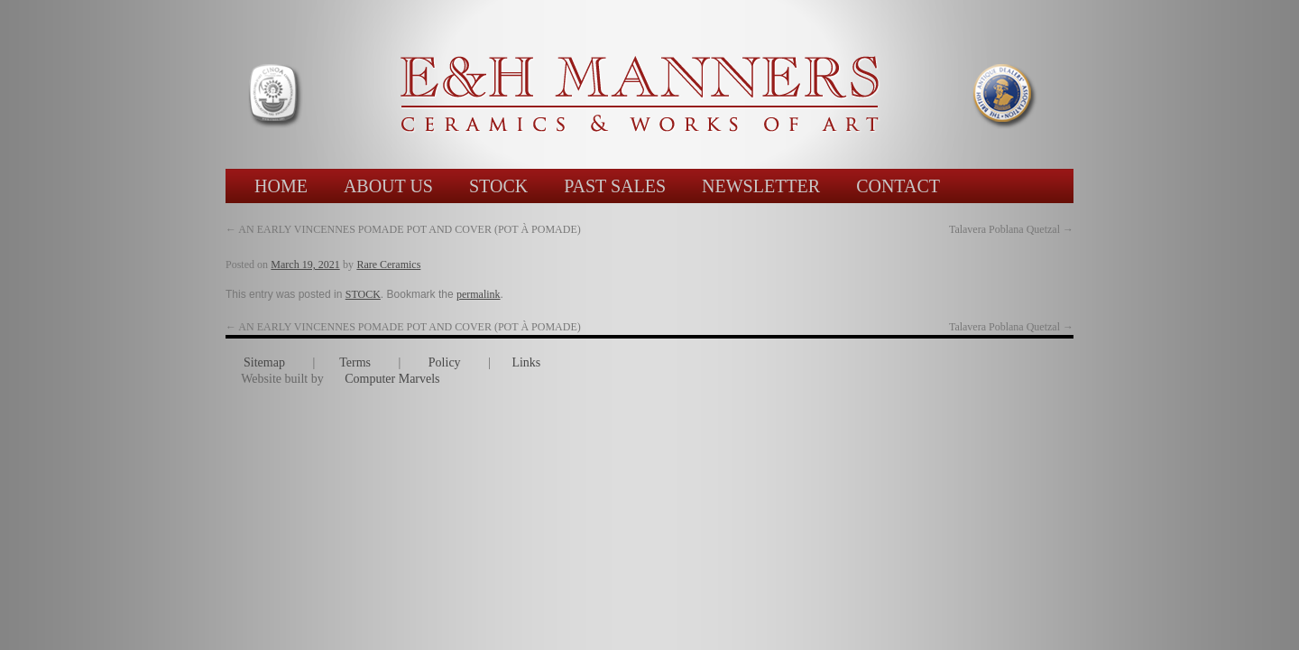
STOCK (498, 186)
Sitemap (264, 362)
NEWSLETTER (761, 186)
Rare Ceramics (388, 264)
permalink (478, 294)
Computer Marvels (392, 378)
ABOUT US (388, 186)
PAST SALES (615, 186)
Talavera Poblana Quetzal (1011, 326)
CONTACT (898, 186)
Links (525, 362)
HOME (281, 186)
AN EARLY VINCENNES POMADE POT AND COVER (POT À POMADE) (403, 229)
